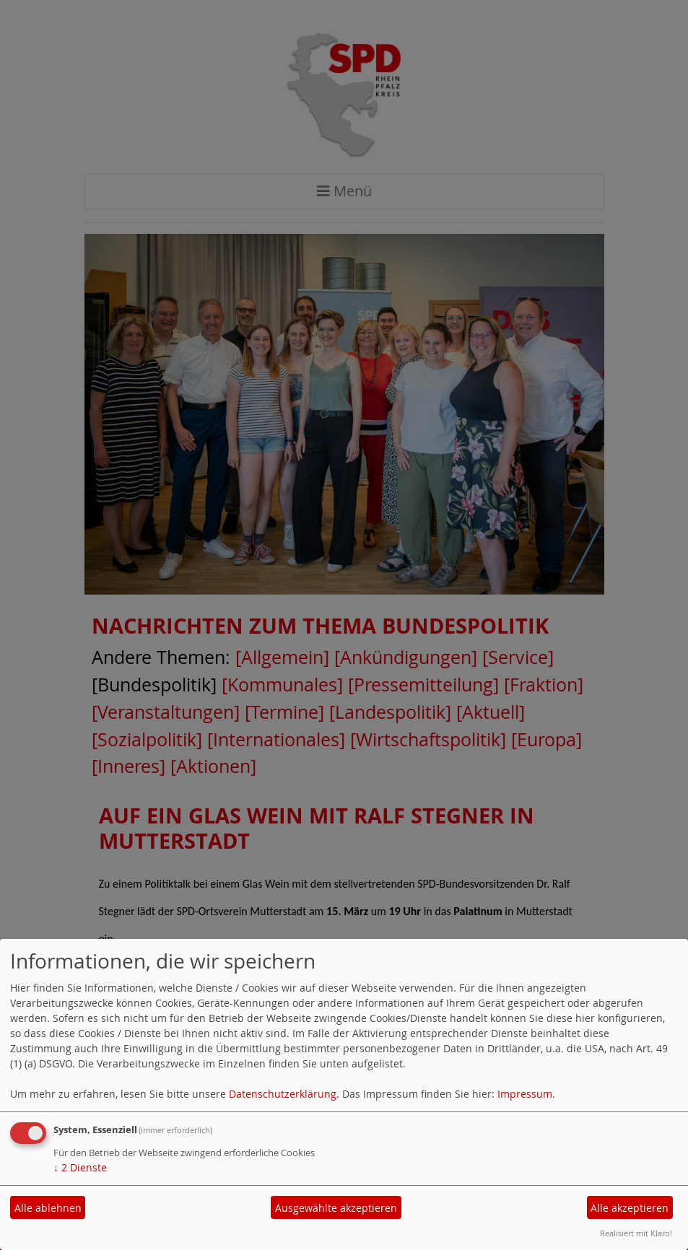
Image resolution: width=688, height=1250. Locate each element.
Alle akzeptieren (630, 1208)
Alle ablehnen (48, 1208)
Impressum (524, 1094)
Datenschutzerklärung (282, 1094)
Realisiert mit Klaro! (636, 1233)
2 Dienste (80, 1167)
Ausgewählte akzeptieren (336, 1208)
